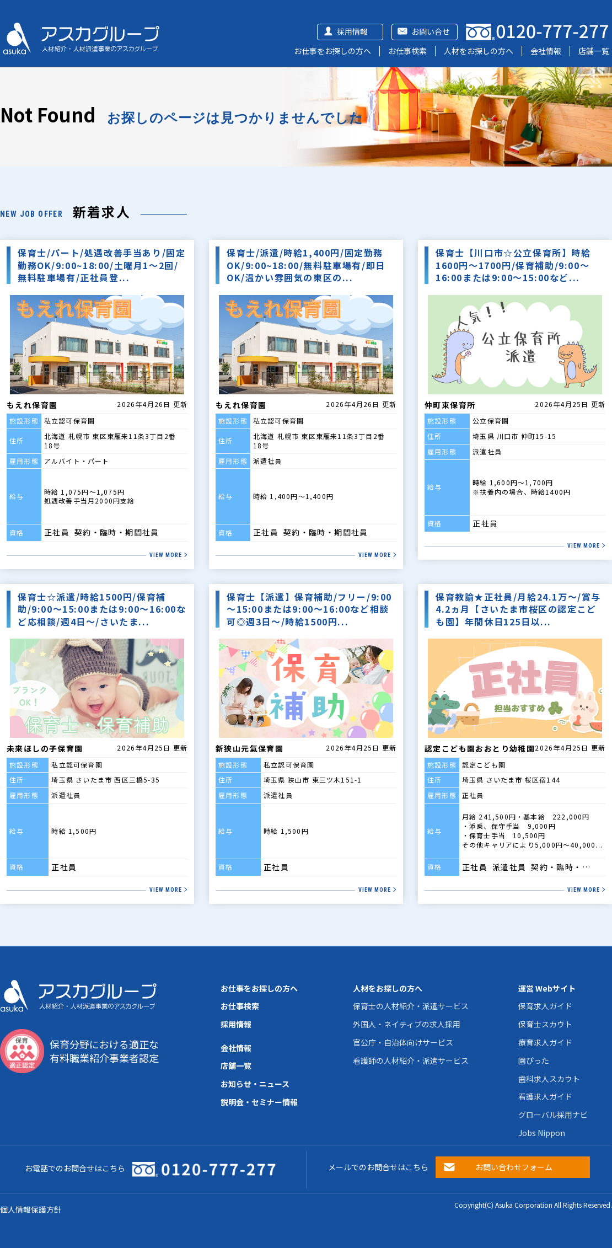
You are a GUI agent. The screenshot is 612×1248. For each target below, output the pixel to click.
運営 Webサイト (547, 988)
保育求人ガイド (545, 1005)
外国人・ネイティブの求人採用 (406, 1024)
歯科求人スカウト (549, 1078)
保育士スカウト (545, 1024)
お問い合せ (430, 31)
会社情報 (545, 50)
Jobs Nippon (541, 1132)
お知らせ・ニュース (255, 1083)
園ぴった (533, 1060)
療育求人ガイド (545, 1042)
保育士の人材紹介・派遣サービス (411, 1005)
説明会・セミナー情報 (259, 1101)
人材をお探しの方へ (478, 50)
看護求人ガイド (545, 1096)
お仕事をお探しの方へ (332, 50)
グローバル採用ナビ (553, 1114)
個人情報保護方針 (31, 1209)
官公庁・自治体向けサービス (403, 1042)
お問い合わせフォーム (513, 1166)
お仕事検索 (407, 50)
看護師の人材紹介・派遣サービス (411, 1060)
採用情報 (352, 31)
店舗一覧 (593, 50)
